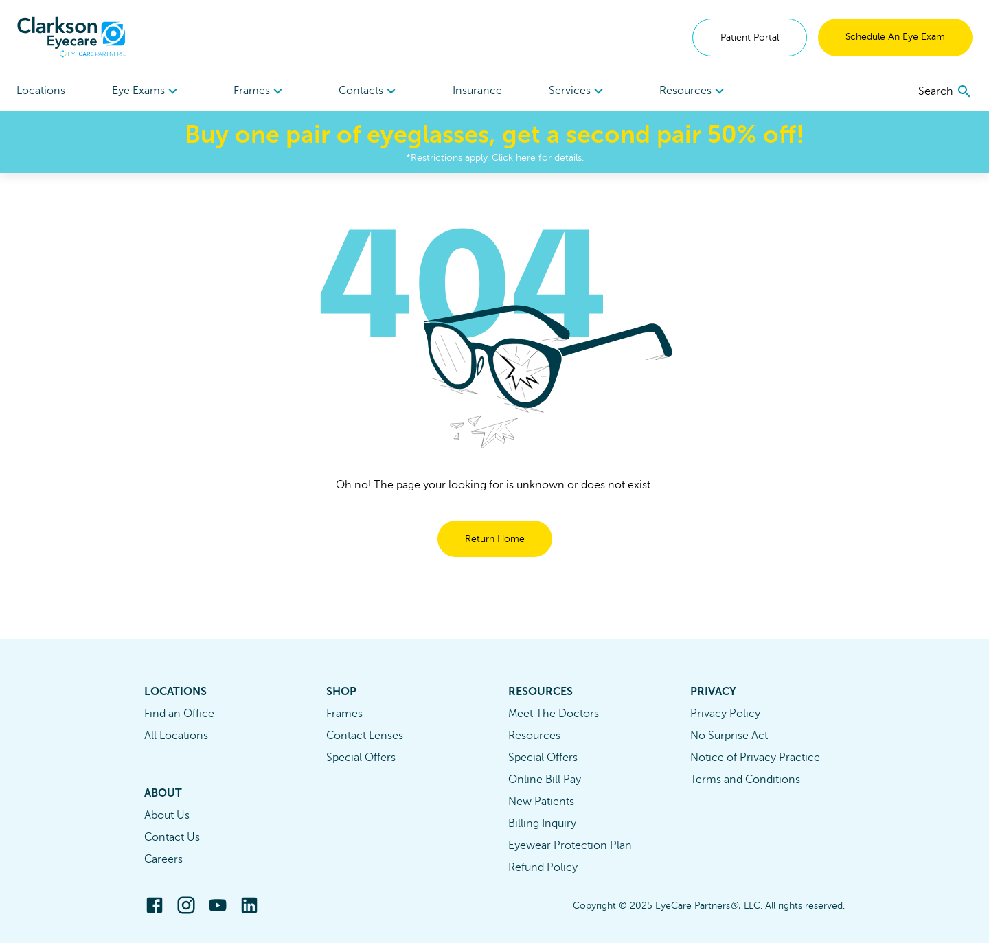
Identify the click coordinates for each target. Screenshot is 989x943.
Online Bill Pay (544, 779)
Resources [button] (693, 91)
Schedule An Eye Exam (895, 37)
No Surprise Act (729, 735)
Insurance (477, 90)
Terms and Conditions (745, 779)
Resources (534, 735)
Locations (40, 90)
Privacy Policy (725, 713)
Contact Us (172, 837)
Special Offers (361, 757)
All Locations (176, 735)
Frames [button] (260, 91)
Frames (344, 713)
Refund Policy (543, 867)
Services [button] (578, 91)
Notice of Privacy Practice (755, 757)
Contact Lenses (364, 735)
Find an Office (179, 713)
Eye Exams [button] (146, 91)
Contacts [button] (369, 91)
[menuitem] (146, 91)
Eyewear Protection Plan (570, 845)
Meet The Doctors (553, 713)
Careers (163, 859)
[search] (945, 91)
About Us (167, 815)
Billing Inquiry (542, 823)
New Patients (541, 801)
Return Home (495, 539)
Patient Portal (749, 37)
